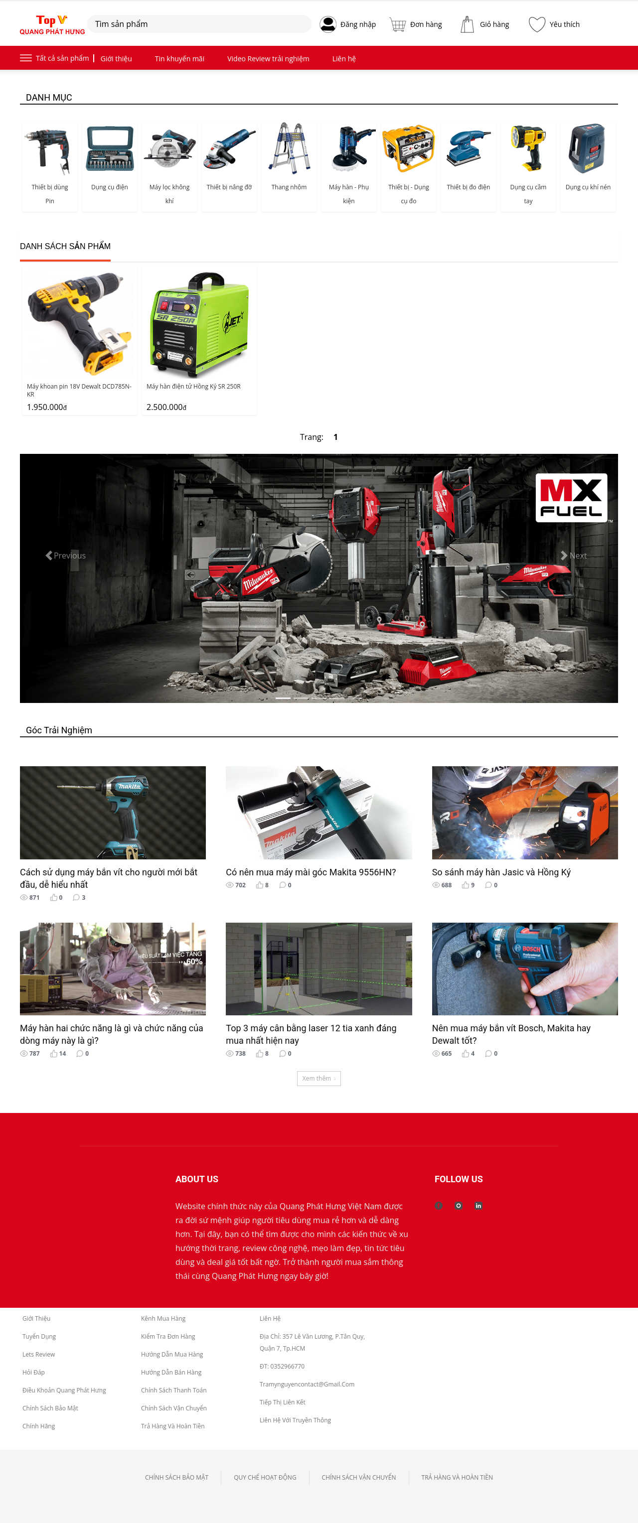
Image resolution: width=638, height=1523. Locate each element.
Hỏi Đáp (33, 1372)
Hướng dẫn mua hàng (172, 1354)
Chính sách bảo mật (50, 1408)
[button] (65, 555)
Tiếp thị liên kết (283, 1402)
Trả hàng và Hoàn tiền (173, 1426)
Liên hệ (270, 1318)
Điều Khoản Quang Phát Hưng (64, 1390)
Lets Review (38, 1354)
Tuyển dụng (39, 1336)
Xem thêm (319, 1078)
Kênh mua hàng (163, 1318)
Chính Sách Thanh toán (174, 1390)
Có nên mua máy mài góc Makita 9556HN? (311, 872)
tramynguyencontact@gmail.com (307, 1384)
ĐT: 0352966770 (282, 1366)
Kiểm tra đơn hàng (168, 1336)
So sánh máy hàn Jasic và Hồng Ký (501, 872)
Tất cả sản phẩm (62, 58)
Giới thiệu (36, 1318)
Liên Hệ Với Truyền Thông (295, 1420)
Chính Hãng (38, 1426)
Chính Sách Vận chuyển (174, 1408)
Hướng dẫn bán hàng (171, 1372)
